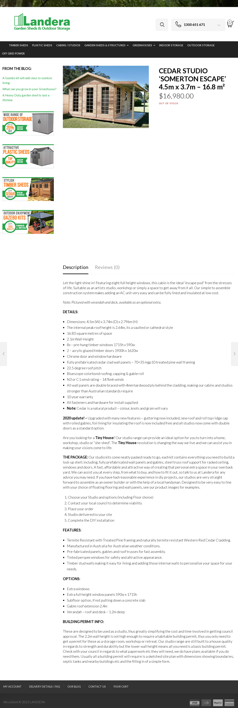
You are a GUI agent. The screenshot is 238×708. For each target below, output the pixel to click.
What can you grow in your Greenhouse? (29, 89)
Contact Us (97, 686)
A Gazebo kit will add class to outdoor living (27, 80)
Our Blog (74, 686)
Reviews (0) (107, 267)
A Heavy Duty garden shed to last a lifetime (25, 97)
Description (75, 267)
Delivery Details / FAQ (44, 686)
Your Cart (121, 686)
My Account (12, 686)
